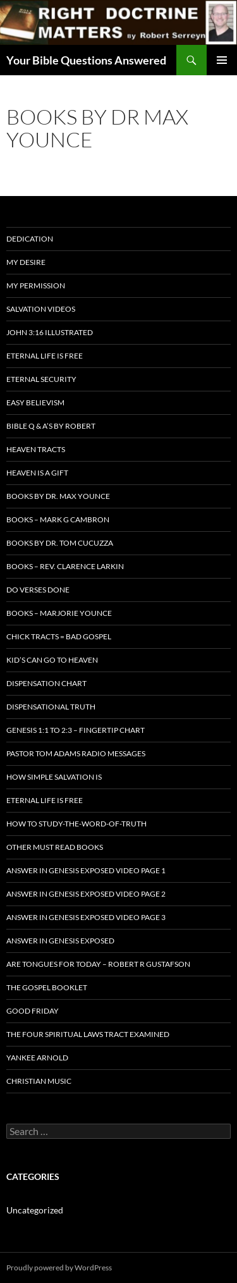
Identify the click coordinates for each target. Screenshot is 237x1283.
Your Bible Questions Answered (86, 60)
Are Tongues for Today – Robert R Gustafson (98, 964)
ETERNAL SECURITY (41, 379)
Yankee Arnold (37, 1057)
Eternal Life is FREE (44, 355)
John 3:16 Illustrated (49, 332)
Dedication (29, 238)
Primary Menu (222, 60)
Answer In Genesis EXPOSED (60, 940)
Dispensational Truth (50, 706)
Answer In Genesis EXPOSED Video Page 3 (86, 917)
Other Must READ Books (54, 847)
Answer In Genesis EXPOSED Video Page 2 (86, 894)
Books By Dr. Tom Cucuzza (59, 543)
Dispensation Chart (46, 683)
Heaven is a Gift (37, 472)
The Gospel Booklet (46, 987)
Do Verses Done (38, 589)
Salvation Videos (40, 309)
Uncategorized (34, 1210)
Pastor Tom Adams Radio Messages (75, 753)
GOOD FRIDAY (32, 1011)
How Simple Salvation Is (54, 777)
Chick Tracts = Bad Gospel (58, 636)
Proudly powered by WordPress (59, 1267)
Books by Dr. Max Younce (58, 496)
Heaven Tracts (35, 449)
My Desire (26, 262)
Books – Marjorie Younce (59, 613)
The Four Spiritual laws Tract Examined (87, 1034)
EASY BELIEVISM (35, 402)
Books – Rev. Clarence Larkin (65, 566)
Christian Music (38, 1081)
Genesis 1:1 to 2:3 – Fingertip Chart (75, 730)
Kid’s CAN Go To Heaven (52, 660)
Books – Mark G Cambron (57, 519)
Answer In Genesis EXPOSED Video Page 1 (86, 870)
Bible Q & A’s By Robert (50, 426)
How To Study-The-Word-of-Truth (76, 823)
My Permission (35, 285)
